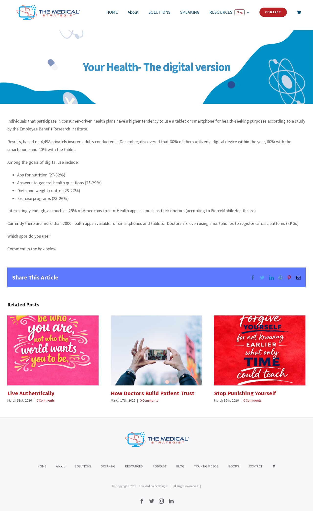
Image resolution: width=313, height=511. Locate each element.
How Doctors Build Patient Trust (152, 393)
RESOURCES (134, 461)
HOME (42, 461)
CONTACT (255, 461)
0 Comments (45, 400)
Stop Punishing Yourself (245, 393)
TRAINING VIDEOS (206, 461)
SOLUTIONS (83, 461)
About (60, 461)
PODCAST (160, 461)
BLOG (180, 461)
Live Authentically (31, 393)
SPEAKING (108, 461)
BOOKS (233, 461)
